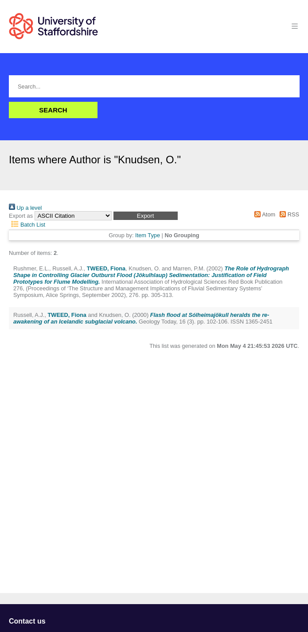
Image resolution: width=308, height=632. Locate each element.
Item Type (147, 235)
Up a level (25, 207)
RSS (288, 214)
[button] (145, 216)
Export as (21, 215)
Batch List (27, 224)
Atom (263, 214)
